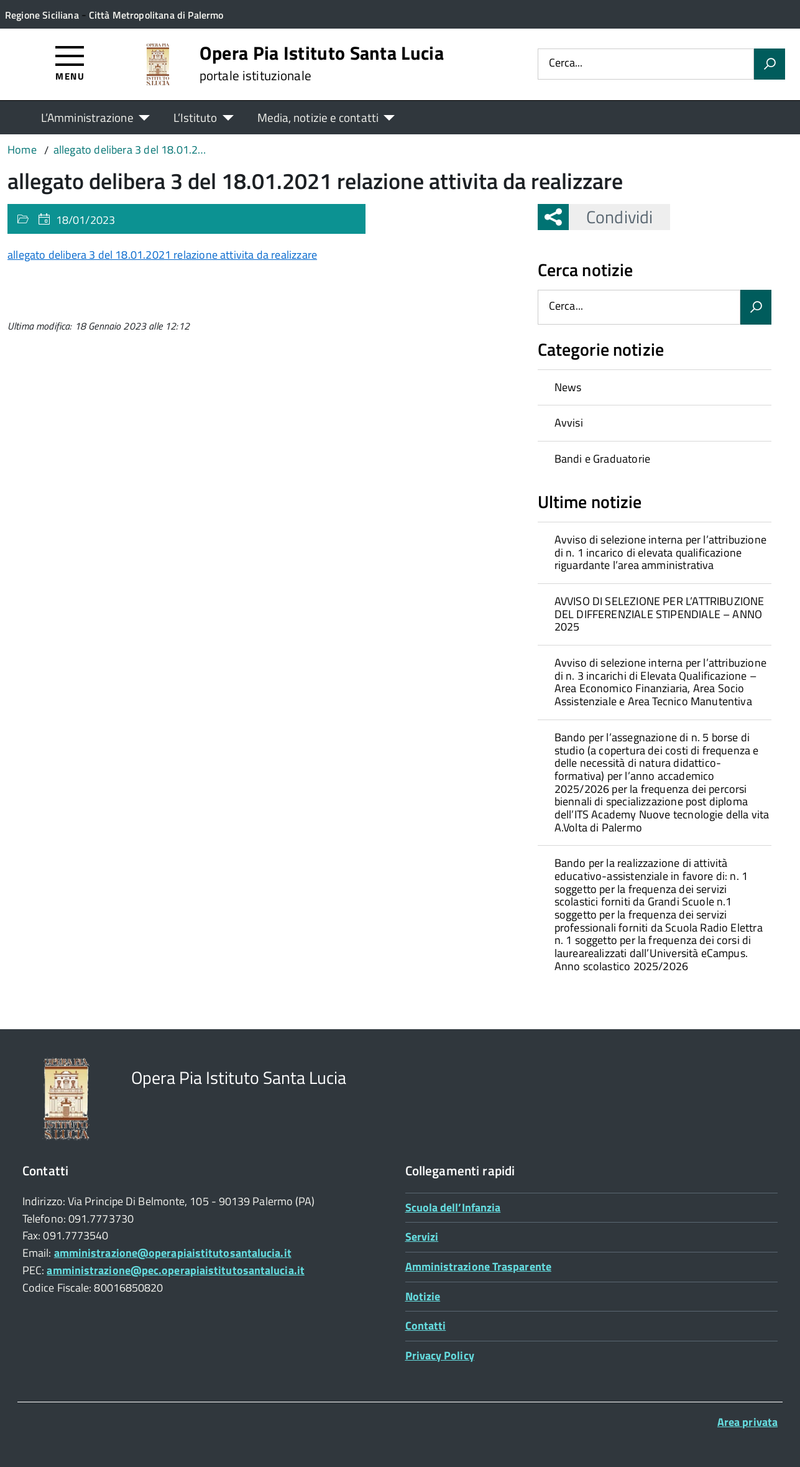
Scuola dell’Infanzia (453, 1207)
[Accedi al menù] (70, 62)
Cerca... (565, 64)
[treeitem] (654, 387)
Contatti (425, 1325)
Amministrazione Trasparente (478, 1266)
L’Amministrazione (87, 117)
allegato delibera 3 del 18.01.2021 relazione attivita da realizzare (162, 254)
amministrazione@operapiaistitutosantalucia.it (173, 1252)
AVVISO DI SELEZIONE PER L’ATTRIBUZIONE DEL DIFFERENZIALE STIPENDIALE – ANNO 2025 (659, 614)
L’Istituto (195, 117)
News (568, 387)
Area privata (747, 1422)
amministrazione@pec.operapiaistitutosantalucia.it (175, 1270)
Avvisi (568, 422)
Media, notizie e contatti (318, 117)
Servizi (422, 1236)
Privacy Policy (439, 1355)
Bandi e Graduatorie (602, 458)
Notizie (423, 1296)
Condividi (611, 216)
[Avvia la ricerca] (769, 64)
